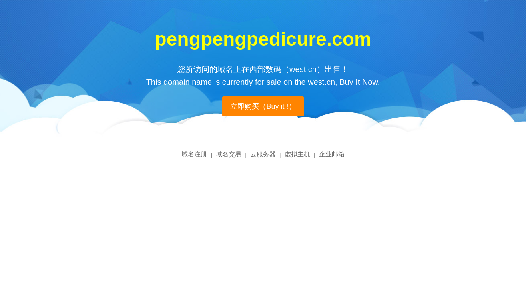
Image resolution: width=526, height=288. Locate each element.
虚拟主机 (297, 154)
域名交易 (228, 154)
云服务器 (263, 154)
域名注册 (194, 154)
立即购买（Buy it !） (262, 106)
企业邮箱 (332, 154)
